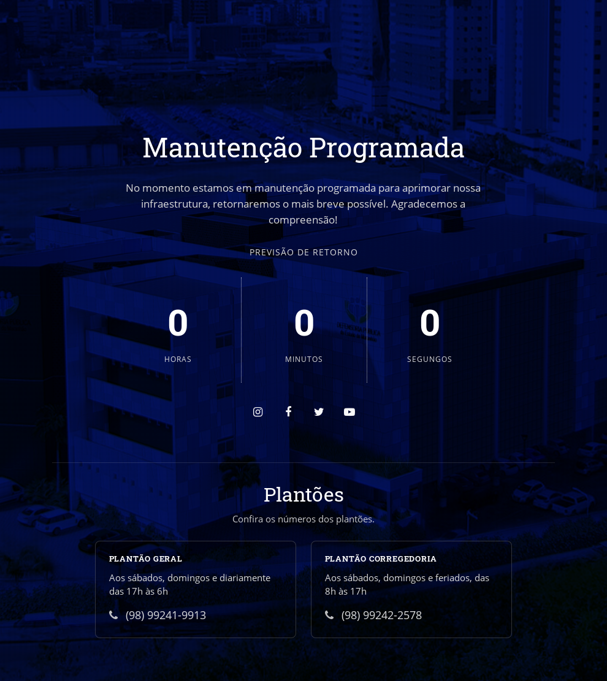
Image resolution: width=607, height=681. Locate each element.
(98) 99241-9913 (157, 615)
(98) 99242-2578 (373, 615)
